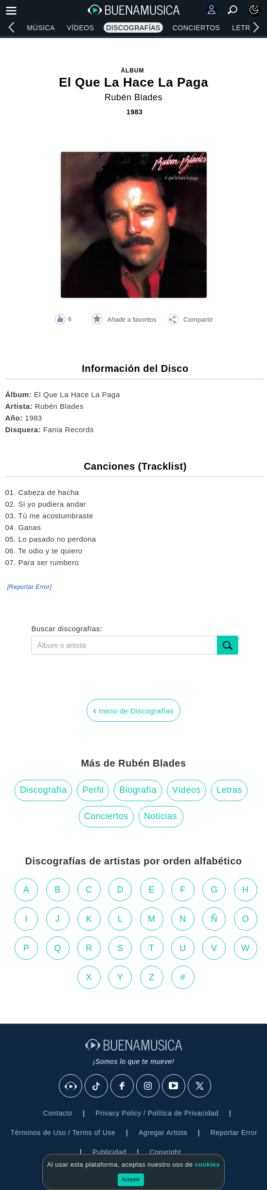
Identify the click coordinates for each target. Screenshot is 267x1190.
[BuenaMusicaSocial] (71, 1086)
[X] (200, 1086)
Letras (246, 28)
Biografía (138, 790)
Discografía (43, 790)
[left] (11, 27)
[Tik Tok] (96, 1086)
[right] (256, 27)
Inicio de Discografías (133, 710)
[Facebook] (122, 1086)
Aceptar (131, 1179)
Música (40, 28)
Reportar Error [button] (234, 1132)
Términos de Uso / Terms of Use (63, 1132)
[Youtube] (174, 1086)
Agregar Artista (163, 1132)
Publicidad (109, 1152)
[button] (190, 321)
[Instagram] (148, 1086)
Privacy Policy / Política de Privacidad (156, 1113)
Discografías (133, 28)
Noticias (160, 816)
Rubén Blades (133, 97)
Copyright (165, 1152)
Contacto (57, 1113)
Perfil (93, 790)
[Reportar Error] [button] (29, 587)
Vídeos (80, 28)
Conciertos (196, 28)
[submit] (227, 645)
